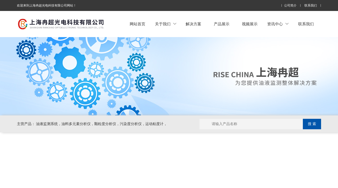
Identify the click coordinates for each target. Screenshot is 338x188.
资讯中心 (278, 24)
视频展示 (250, 24)
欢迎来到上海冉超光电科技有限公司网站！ (46, 5)
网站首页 (137, 24)
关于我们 (165, 24)
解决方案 (193, 24)
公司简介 (290, 5)
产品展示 (221, 24)
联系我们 (310, 5)
